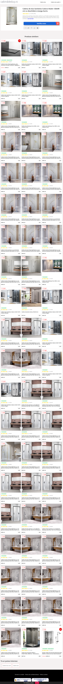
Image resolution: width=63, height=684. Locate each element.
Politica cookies (44, 674)
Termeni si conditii (19, 674)
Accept (37, 683)
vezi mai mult (31, 18)
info (19, 67)
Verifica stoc (48, 23)
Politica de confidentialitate (32, 674)
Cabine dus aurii (7, 665)
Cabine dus (43, 2)
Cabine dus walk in (55, 2)
